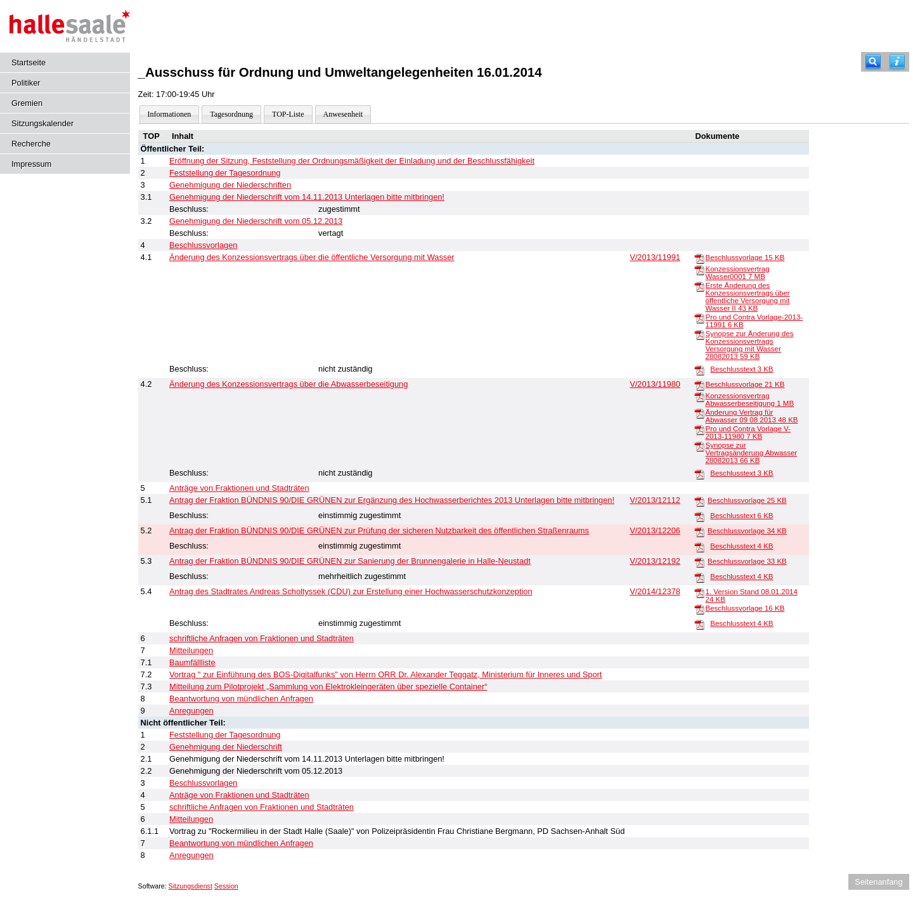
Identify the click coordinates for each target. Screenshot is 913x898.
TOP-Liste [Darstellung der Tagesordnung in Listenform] (288, 114)
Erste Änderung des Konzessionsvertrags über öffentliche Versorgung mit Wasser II (748, 297)
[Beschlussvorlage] (699, 258)
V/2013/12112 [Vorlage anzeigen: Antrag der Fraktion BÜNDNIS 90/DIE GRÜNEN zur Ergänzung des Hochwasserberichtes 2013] (655, 500)
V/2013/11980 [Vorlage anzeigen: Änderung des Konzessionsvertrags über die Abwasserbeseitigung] (655, 384)
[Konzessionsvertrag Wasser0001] (699, 269)
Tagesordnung (231, 114)
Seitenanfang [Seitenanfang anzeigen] (878, 882)
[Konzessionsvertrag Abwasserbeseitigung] (699, 396)
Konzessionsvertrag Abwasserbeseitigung (750, 399)
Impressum (31, 164)
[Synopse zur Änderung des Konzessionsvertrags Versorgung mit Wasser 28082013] (699, 334)
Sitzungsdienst (190, 886)
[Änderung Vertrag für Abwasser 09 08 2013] (699, 413)
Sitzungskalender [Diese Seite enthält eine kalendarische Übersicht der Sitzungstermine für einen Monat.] (42, 123)
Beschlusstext (741, 369)
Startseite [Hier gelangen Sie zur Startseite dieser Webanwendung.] (28, 62)
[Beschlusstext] (699, 370)
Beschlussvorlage (745, 257)
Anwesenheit (343, 114)
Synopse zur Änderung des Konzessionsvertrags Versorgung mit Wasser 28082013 (750, 345)
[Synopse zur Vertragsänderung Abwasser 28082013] (699, 446)
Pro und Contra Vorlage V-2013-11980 (748, 432)
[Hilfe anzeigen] (897, 62)
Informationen (169, 114)
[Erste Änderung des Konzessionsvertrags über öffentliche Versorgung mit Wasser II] (699, 286)
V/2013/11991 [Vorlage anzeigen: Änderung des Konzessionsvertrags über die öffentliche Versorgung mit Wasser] (655, 257)
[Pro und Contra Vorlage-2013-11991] (699, 318)
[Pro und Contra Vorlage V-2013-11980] (699, 429)
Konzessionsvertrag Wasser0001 (738, 272)
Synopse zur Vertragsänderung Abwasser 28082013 (752, 452)
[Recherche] (873, 62)
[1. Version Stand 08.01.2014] (699, 592)
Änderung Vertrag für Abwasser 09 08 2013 (752, 416)
